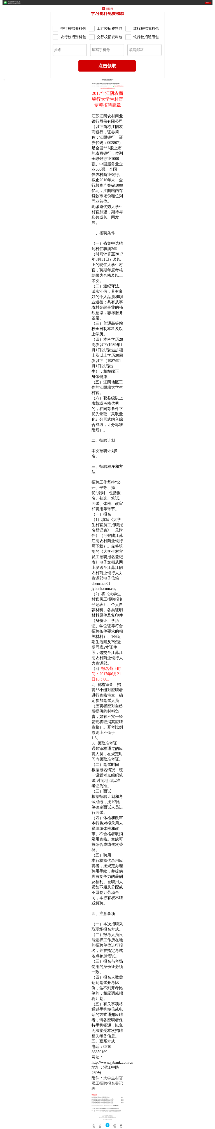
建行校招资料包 (142, 28)
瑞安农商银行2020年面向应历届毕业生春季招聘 (103, 1099)
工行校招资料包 (105, 28)
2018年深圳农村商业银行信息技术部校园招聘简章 (108, 1111)
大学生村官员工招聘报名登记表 (107, 1083)
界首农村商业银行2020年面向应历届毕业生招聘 (103, 1102)
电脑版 (111, 1116)
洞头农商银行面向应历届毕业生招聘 (100, 1097)
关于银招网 (105, 1116)
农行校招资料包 (69, 37)
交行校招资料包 (105, 37)
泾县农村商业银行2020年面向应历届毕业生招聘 (103, 1100)
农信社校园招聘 (107, 80)
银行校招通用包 (142, 37)
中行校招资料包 (69, 28)
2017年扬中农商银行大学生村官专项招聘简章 (107, 1108)
